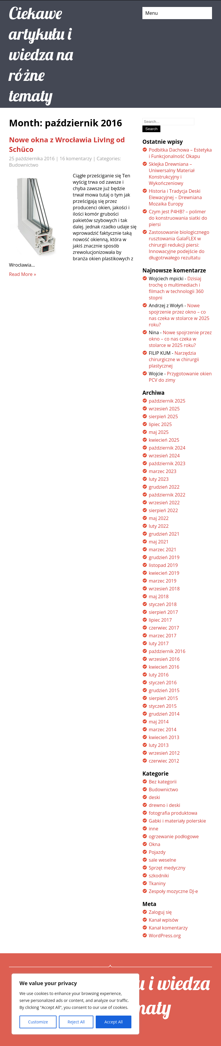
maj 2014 (159, 721)
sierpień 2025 (163, 416)
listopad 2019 (163, 565)
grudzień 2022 (164, 487)
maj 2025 (159, 432)
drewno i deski (164, 805)
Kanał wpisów (163, 920)
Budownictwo (23, 165)
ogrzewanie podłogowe (174, 836)
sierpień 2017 (163, 612)
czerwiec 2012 (164, 761)
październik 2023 (167, 463)
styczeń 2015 (163, 706)
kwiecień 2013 (164, 737)
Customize (38, 1022)
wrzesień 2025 (164, 408)
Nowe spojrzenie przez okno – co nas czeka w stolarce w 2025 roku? (179, 315)
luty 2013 (159, 745)
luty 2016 (159, 675)
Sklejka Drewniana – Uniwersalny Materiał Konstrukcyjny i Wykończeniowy (171, 173)
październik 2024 (167, 448)
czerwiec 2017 (164, 628)
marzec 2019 (162, 581)
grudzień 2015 (164, 690)
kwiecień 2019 (164, 573)
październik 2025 (167, 401)
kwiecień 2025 (164, 440)
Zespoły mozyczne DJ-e (173, 891)
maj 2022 (159, 518)
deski (154, 797)
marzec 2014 (162, 729)
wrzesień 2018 (164, 588)
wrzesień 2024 (164, 455)
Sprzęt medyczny (167, 868)
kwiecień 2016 (164, 667)
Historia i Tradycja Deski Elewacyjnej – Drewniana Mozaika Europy (175, 197)
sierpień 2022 (163, 510)
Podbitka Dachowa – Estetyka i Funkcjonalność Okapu (180, 153)
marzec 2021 (162, 549)
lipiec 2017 (160, 620)
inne (153, 828)
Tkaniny (157, 883)
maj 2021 (159, 542)
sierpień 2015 (163, 698)
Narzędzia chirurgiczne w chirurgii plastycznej (174, 359)
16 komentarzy (76, 158)
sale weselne (162, 860)
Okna (154, 844)
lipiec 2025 (160, 424)
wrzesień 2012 (164, 753)
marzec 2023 (162, 471)
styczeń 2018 (163, 604)
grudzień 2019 (164, 557)
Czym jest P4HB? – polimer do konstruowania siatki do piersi (178, 218)
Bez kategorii (163, 781)
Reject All (76, 1022)
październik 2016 (167, 651)
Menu (151, 13)
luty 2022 (159, 526)
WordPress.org (165, 935)
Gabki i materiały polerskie (177, 821)
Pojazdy (157, 852)
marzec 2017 (162, 635)
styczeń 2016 (163, 682)
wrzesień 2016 (164, 659)
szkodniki (159, 875)
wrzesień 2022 (164, 502)
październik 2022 (167, 495)
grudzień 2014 (164, 714)
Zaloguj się (160, 912)
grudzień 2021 (164, 534)
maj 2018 (159, 596)
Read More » (22, 274)
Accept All (113, 1022)
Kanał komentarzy (168, 928)
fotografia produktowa (173, 813)
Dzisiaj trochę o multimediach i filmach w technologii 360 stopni (176, 288)
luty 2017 (159, 643)
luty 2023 (159, 479)
